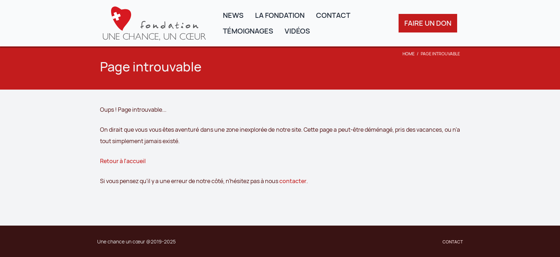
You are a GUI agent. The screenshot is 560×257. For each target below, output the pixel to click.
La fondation (280, 15)
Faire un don (427, 23)
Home (408, 54)
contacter (292, 181)
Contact (333, 15)
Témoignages (248, 31)
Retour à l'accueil (123, 161)
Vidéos (297, 31)
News (233, 15)
